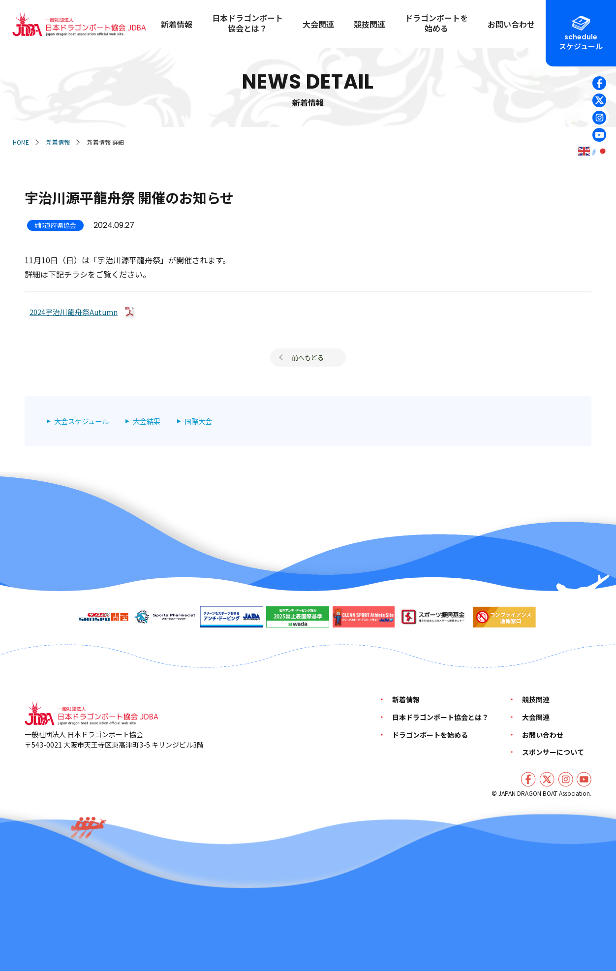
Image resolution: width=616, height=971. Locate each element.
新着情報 (58, 142)
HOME (21, 142)
